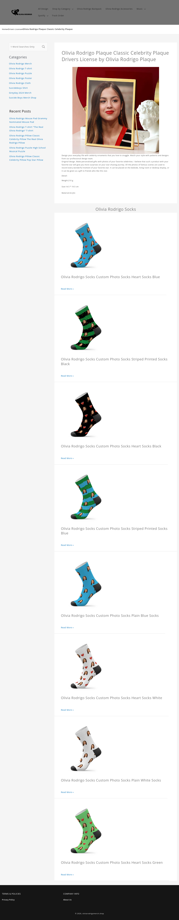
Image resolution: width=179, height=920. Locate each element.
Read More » (67, 288)
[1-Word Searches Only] (25, 47)
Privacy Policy (8, 900)
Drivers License (15, 29)
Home (4, 29)
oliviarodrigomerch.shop (93, 913)
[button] (62, 9)
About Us (67, 900)
